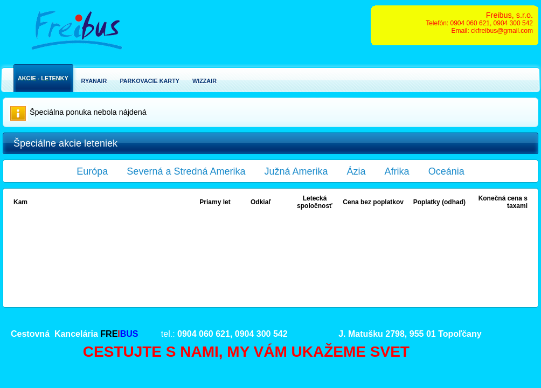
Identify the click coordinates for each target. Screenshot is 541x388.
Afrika (397, 171)
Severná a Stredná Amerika (186, 171)
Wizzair (204, 81)
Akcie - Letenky (43, 78)
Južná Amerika (296, 171)
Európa (92, 171)
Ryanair (94, 81)
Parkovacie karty (149, 81)
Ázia (356, 171)
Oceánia (446, 171)
